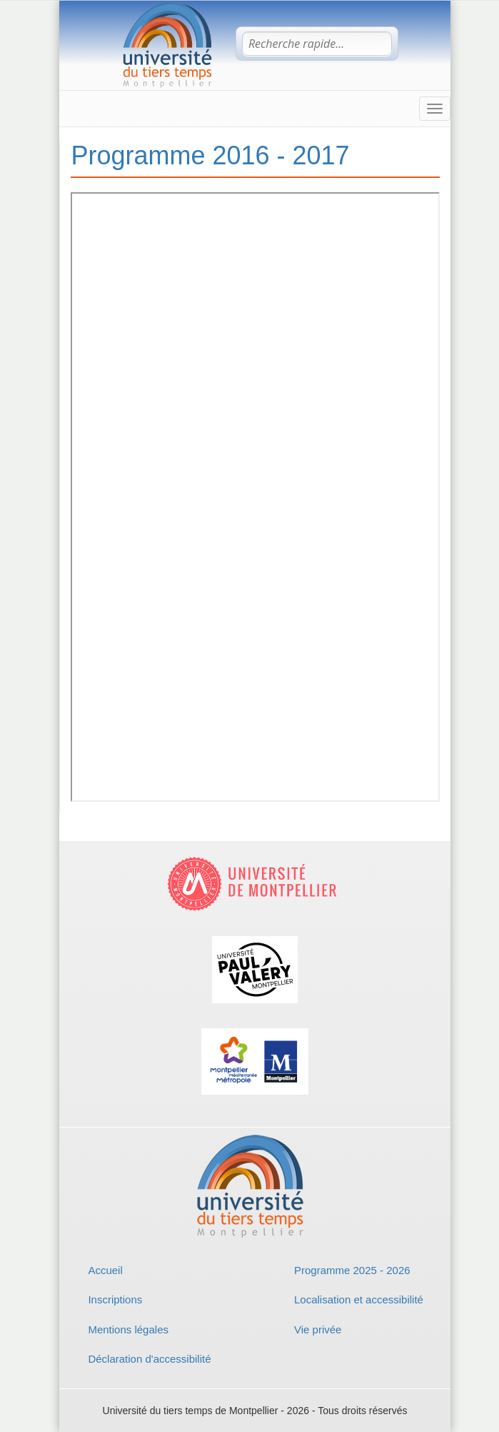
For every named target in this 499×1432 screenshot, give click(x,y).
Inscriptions (115, 1299)
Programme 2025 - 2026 (352, 1270)
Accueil (105, 1270)
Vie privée (317, 1329)
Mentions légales (128, 1329)
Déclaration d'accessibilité (149, 1359)
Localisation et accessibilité (358, 1299)
